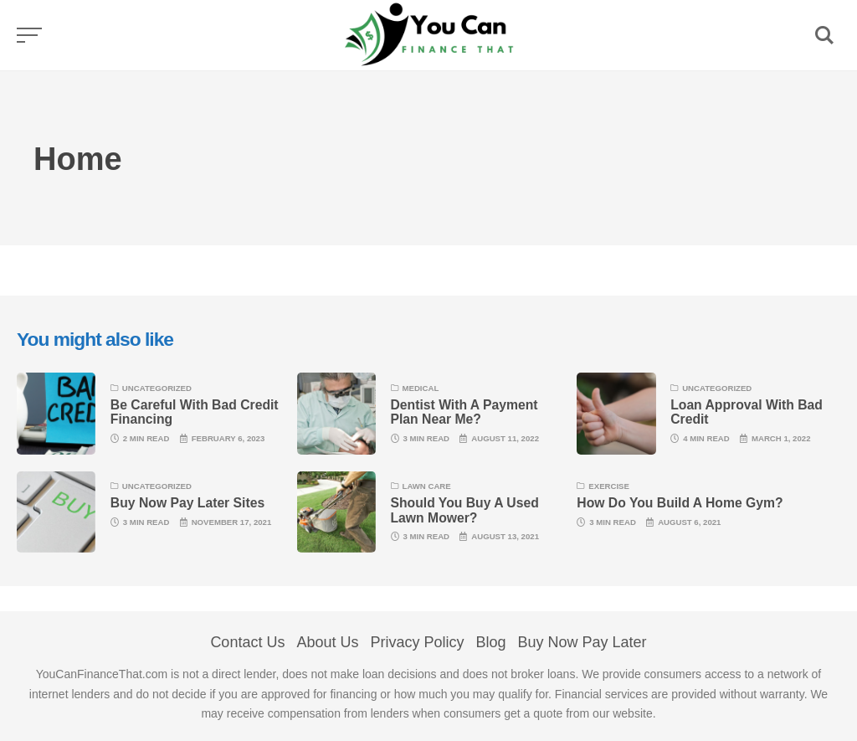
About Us (327, 642)
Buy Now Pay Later (582, 642)
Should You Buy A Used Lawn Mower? (465, 510)
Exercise (608, 486)
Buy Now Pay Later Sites (187, 503)
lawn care (427, 486)
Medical (421, 388)
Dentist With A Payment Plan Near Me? (464, 412)
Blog (491, 642)
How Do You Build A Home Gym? (680, 503)
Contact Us (247, 642)
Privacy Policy (417, 642)
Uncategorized (157, 388)
